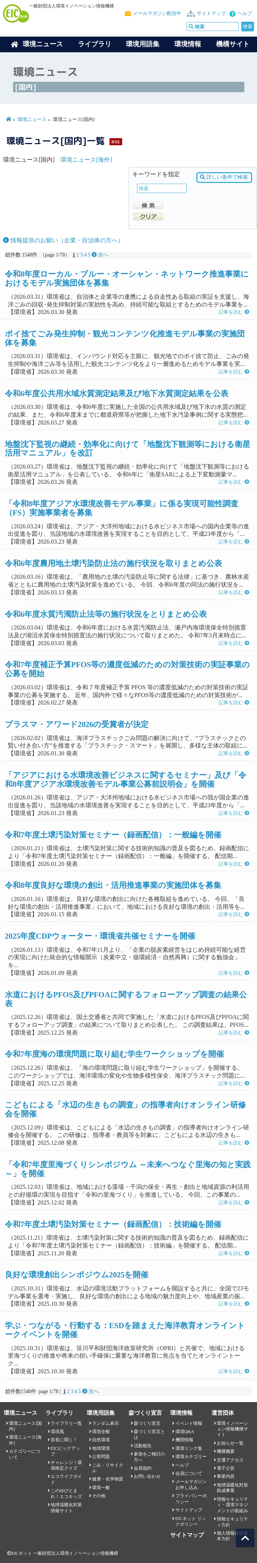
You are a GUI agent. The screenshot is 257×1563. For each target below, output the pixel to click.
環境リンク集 (188, 1448)
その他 (98, 1495)
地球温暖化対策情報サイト (66, 1507)
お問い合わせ (147, 1476)
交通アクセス (230, 1460)
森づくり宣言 (147, 1423)
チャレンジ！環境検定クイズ (66, 1465)
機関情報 (184, 1439)
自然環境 (101, 1439)
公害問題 (101, 1456)
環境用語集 (142, 44)
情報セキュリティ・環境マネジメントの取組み (232, 1505)
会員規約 (143, 1468)
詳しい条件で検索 (224, 177)
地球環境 (101, 1448)
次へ (100, 255)
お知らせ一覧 (230, 1443)
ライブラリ (94, 44)
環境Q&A (184, 1431)
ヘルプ (245, 13)
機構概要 (226, 1451)
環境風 (57, 1431)
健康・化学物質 (107, 1479)
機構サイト (233, 44)
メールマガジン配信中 (157, 13)
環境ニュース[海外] (86, 159)
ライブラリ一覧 (66, 1423)
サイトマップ (211, 13)
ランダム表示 (105, 1423)
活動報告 (143, 1445)
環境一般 (101, 1487)
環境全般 (101, 1431)
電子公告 (226, 1468)
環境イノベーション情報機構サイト (232, 1429)
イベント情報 (188, 1423)
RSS (115, 142)
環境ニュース (32, 119)
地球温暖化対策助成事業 (232, 1487)
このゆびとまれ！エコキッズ (66, 1493)
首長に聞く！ (64, 1439)
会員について (188, 1473)
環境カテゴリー (191, 1456)
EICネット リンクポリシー (190, 1521)
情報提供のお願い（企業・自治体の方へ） (63, 240)
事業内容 (226, 1476)
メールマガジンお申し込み (191, 1484)
